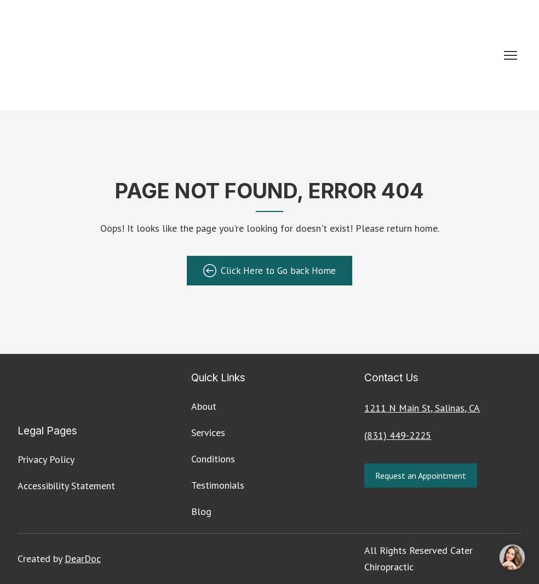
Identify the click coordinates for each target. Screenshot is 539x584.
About (203, 406)
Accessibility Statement (66, 485)
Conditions (213, 459)
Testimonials (217, 485)
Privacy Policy (46, 459)
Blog (201, 511)
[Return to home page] (193, 55)
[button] (269, 270)
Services (208, 432)
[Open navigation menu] (510, 55)
